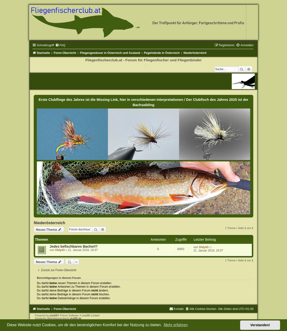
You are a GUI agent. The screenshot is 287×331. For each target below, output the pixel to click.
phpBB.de (75, 318)
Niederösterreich (49, 223)
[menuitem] (60, 45)
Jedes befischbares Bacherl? (74, 246)
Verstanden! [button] (260, 325)
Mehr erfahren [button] (176, 325)
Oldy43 (60, 250)
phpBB (54, 315)
